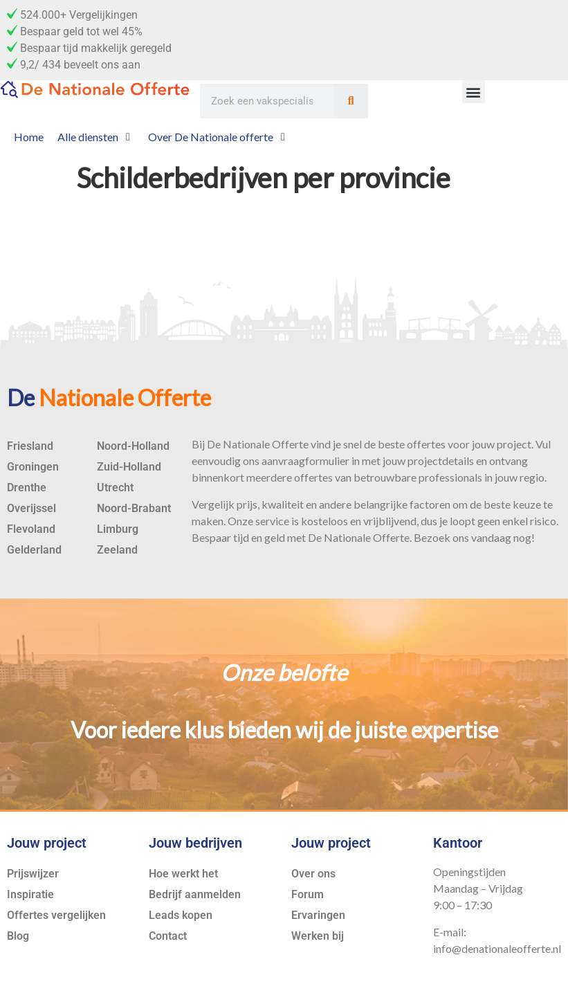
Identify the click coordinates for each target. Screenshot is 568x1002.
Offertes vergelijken (56, 915)
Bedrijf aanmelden (195, 894)
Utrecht (115, 487)
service (272, 520)
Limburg (117, 529)
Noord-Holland (133, 446)
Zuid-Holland (129, 466)
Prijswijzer (33, 873)
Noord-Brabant (134, 508)
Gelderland (34, 549)
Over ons (313, 873)
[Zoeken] (350, 101)
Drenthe (26, 487)
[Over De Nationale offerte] (218, 137)
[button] (473, 91)
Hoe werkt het (183, 873)
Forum (307, 894)
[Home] (29, 137)
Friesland (30, 446)
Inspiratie (30, 894)
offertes (426, 443)
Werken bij (317, 935)
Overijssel (31, 508)
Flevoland (31, 529)
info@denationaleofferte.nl (497, 948)
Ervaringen (318, 915)
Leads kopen (180, 915)
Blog (18, 935)
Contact (168, 935)
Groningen (33, 466)
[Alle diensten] (96, 137)
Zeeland (117, 549)
